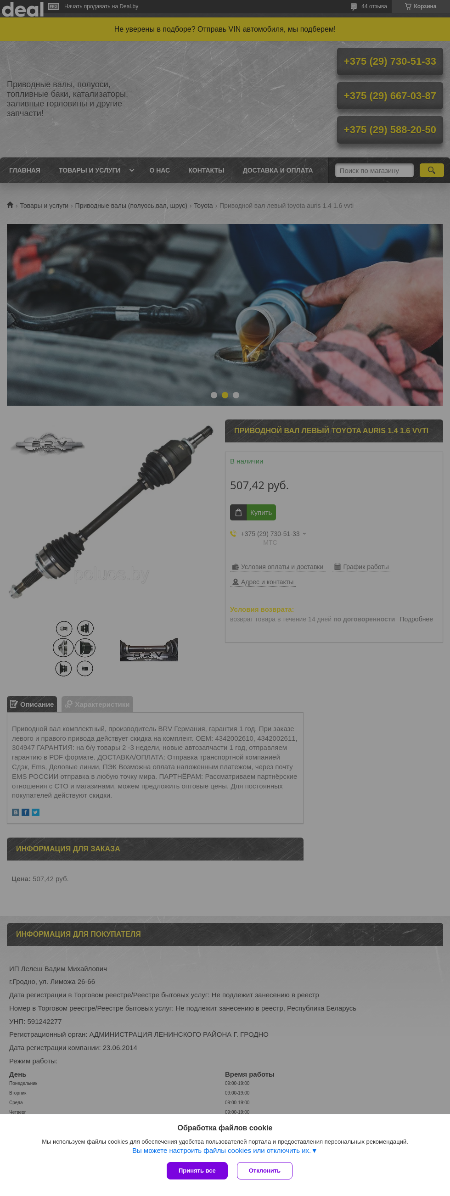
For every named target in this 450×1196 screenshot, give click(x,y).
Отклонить (265, 1170)
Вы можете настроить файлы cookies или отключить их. (221, 1150)
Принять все (197, 1170)
